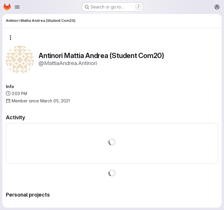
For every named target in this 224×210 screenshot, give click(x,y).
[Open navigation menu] (17, 7)
